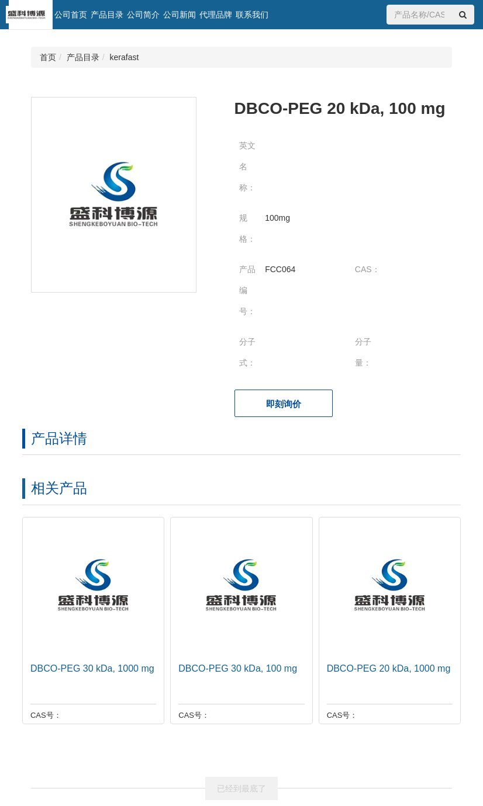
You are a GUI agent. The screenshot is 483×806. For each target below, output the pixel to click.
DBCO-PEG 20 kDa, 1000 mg (386, 668)
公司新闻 (179, 14)
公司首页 (70, 14)
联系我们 (252, 14)
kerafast (124, 57)
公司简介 (143, 14)
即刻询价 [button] (283, 404)
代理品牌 (215, 14)
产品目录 (107, 14)
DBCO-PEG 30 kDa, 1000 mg (90, 668)
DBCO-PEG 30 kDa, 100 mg (235, 668)
